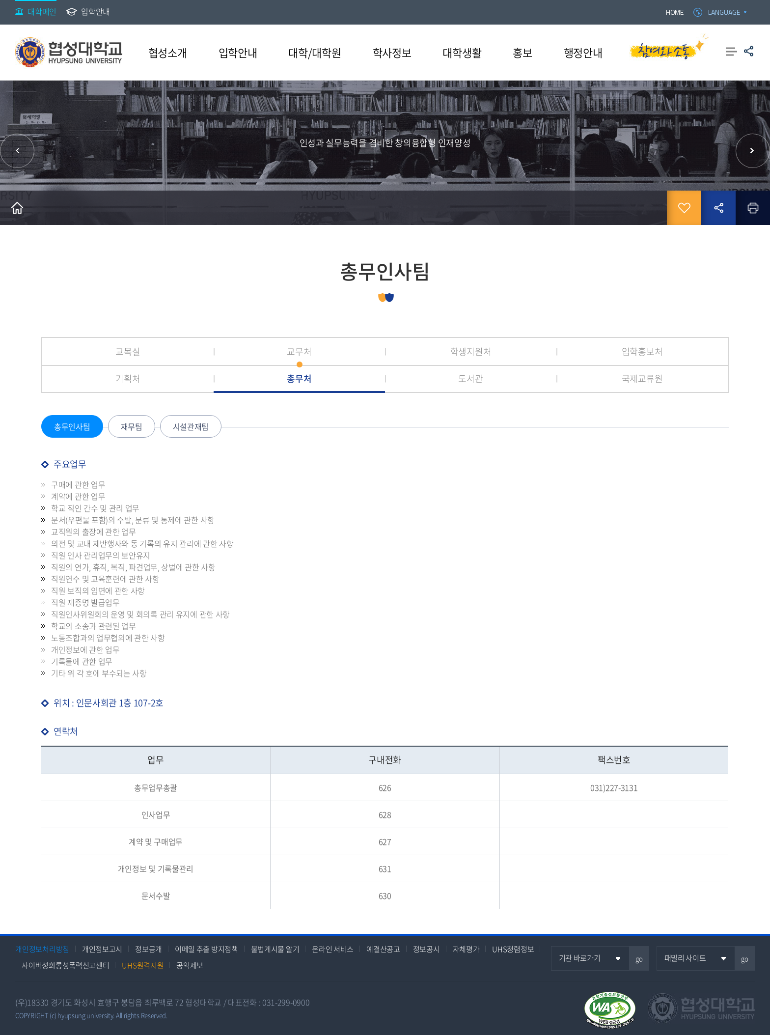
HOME (675, 12)
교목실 (127, 351)
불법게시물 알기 (275, 949)
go (639, 958)
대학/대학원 (314, 52)
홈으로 (17, 208)
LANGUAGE (724, 12)
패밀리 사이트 (685, 957)
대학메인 (42, 11)
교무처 (299, 351)
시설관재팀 (191, 426)
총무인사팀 (72, 426)
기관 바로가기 (580, 957)
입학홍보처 (642, 351)
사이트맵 (731, 51)
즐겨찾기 (684, 208)
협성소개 (167, 52)
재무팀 (131, 426)
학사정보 (392, 52)
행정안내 (583, 52)
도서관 (470, 378)
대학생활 (461, 52)
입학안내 (95, 11)
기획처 (127, 378)
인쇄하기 (753, 208)
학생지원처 (471, 351)
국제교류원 (642, 378)
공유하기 (748, 51)
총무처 (299, 378)
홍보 (522, 52)
